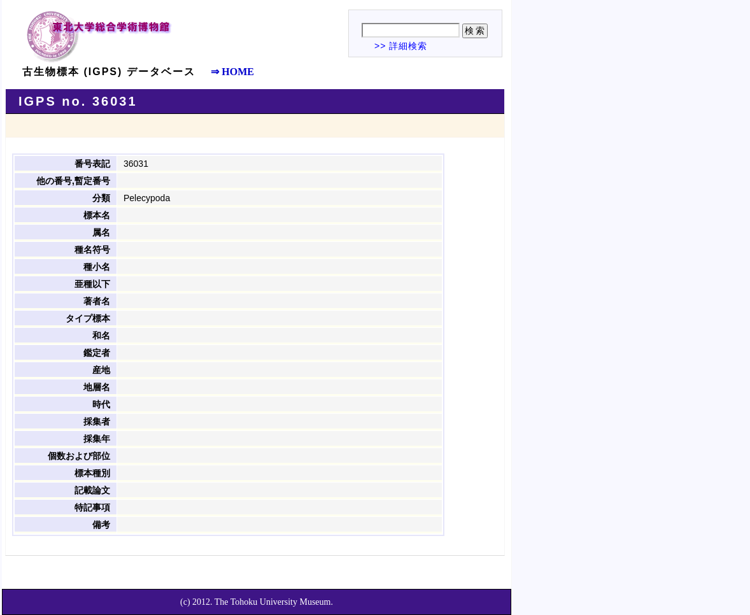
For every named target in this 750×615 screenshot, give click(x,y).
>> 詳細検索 (400, 46)
